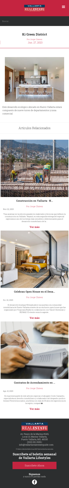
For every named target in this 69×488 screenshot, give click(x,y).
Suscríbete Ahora (34, 465)
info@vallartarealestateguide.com (36, 444)
